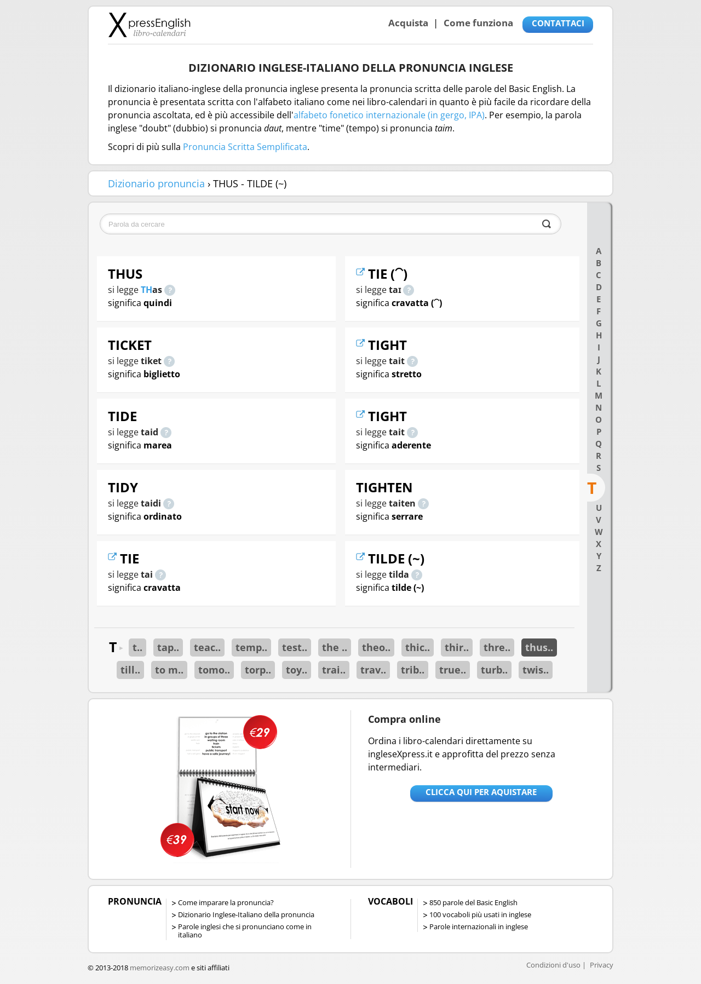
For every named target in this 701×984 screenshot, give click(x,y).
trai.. (334, 669)
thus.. (539, 647)
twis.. (535, 669)
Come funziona (478, 22)
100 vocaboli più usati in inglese (480, 914)
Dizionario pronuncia (156, 183)
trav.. (373, 669)
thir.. (457, 647)
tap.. (168, 647)
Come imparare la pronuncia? (226, 902)
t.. (137, 647)
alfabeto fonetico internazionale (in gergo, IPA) (389, 115)
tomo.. (214, 669)
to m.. (169, 669)
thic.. (417, 647)
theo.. (376, 647)
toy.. (296, 669)
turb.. (494, 669)
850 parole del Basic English (473, 902)
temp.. (251, 647)
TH (146, 290)
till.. (130, 669)
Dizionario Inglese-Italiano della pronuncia (246, 914)
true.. (452, 669)
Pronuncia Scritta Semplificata (245, 147)
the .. (334, 647)
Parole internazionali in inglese (478, 926)
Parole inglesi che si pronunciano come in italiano (245, 931)
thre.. (497, 647)
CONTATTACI (558, 23)
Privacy (601, 965)
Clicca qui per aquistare (481, 791)
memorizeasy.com (159, 968)
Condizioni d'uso (553, 965)
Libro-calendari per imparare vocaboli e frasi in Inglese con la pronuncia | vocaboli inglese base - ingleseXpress (149, 24)
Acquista (408, 22)
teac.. (207, 647)
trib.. (412, 669)
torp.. (258, 669)
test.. (294, 647)
